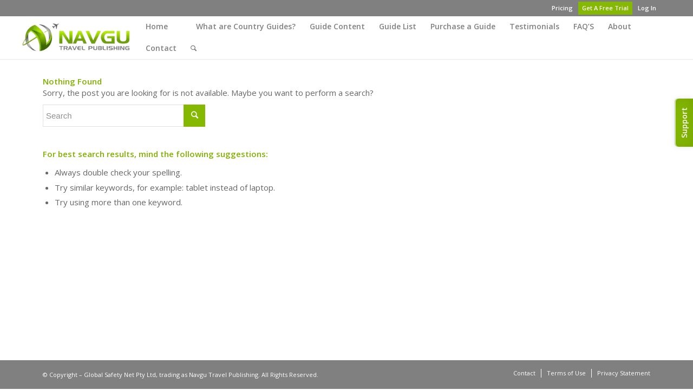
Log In (647, 8)
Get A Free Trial (605, 8)
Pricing (562, 8)
